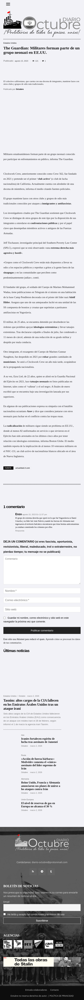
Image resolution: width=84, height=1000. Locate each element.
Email (6, 901)
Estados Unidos (9, 43)
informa (54, 159)
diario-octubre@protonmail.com (50, 862)
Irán (22, 735)
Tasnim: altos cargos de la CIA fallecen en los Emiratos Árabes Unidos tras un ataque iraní (30, 704)
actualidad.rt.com (22, 468)
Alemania (25, 779)
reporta (15, 446)
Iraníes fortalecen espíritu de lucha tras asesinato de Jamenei (39, 740)
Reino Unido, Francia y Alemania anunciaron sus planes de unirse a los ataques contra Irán (40, 785)
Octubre (20, 89)
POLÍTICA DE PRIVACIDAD (61, 995)
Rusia (23, 755)
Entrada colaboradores (36, 989)
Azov (29, 411)
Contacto (54, 989)
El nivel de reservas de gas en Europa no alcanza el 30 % (38, 805)
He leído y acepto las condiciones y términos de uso (36, 914)
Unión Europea (27, 800)
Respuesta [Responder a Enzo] (19, 531)
